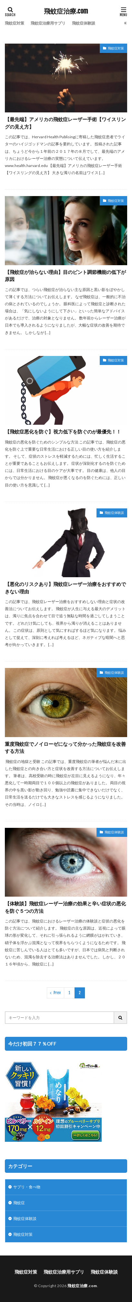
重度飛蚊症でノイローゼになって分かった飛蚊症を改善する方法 (65, 747)
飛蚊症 (19, 1202)
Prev (57, 992)
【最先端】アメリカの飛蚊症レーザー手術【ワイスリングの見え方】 (65, 123)
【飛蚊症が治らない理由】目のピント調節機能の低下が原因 (65, 275)
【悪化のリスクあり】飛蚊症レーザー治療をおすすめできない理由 (65, 587)
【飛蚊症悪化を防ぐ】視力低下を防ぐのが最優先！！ (63, 431)
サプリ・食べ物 (26, 1186)
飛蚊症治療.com (66, 11)
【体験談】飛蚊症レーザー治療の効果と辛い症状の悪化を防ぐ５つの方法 (65, 907)
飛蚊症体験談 (83, 23)
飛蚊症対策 (14, 23)
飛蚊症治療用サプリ (48, 23)
